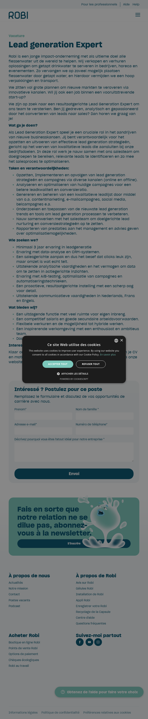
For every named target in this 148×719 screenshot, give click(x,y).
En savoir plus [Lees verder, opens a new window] (108, 354)
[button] (74, 374)
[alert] (74, 359)
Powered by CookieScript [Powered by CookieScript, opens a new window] (74, 379)
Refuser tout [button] (91, 364)
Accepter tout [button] (57, 364)
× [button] (121, 340)
